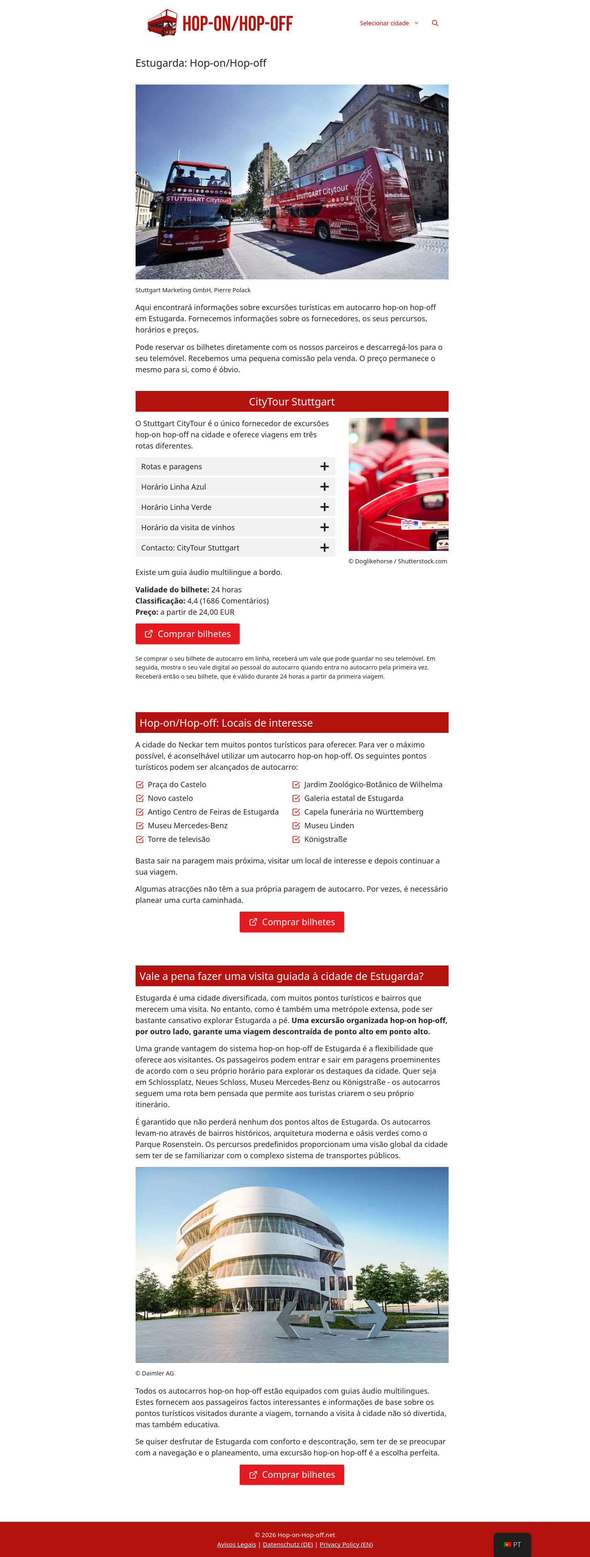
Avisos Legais (236, 1544)
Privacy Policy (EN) (346, 1544)
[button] (435, 22)
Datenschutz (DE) (288, 1544)
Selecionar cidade (392, 22)
